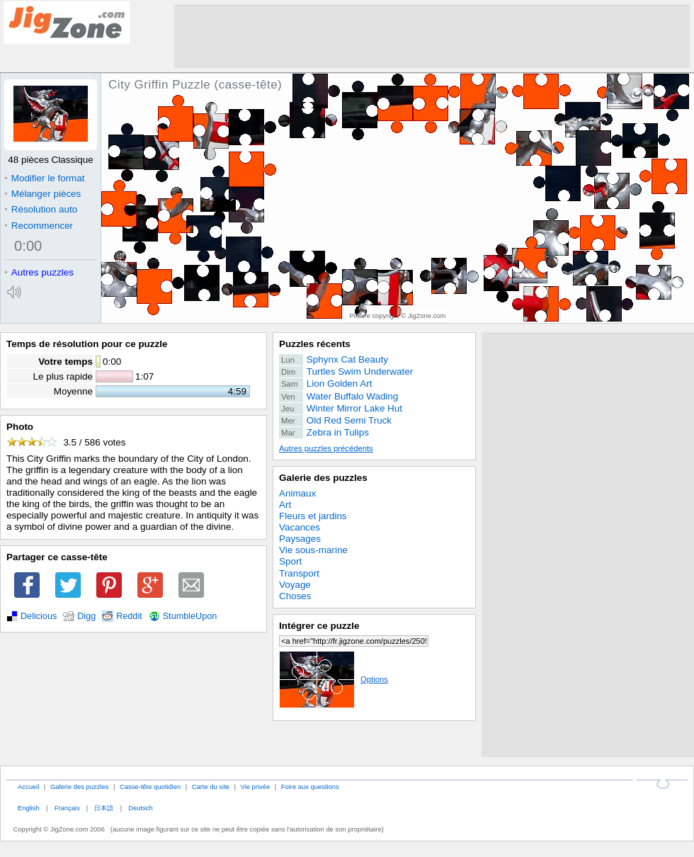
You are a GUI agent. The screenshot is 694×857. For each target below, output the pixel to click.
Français (67, 808)
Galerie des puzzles (323, 477)
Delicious (39, 616)
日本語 (103, 808)
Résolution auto (40, 209)
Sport (290, 561)
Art (285, 504)
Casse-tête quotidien (150, 786)
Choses (295, 596)
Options (333, 679)
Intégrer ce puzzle (319, 625)
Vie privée (256, 786)
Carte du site (210, 786)
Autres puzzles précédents (326, 448)
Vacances (299, 527)
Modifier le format (44, 178)
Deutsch (140, 808)
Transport (299, 573)
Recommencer (38, 225)
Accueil (28, 786)
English (29, 808)
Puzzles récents (315, 344)
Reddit (129, 616)
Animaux (297, 493)
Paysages (300, 538)
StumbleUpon (190, 616)
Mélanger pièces (42, 193)
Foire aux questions (310, 786)
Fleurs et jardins (313, 516)
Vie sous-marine (313, 550)
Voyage (295, 584)
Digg (86, 616)
